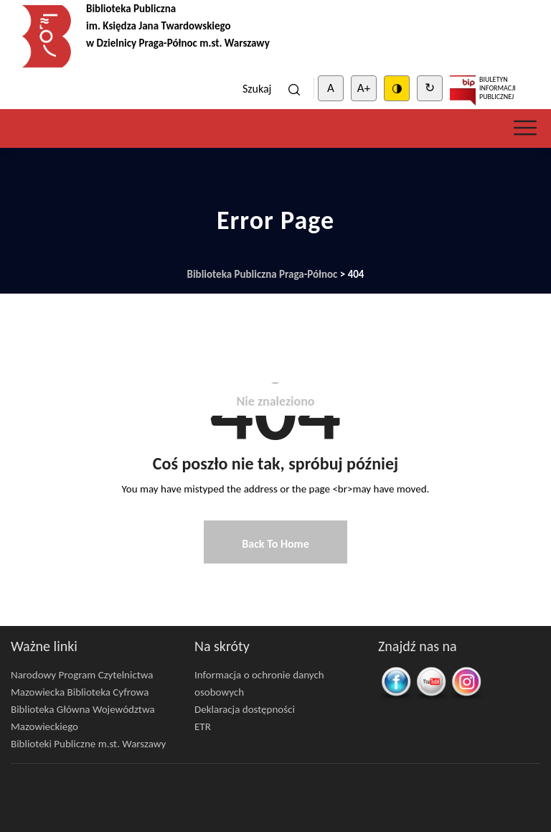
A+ (363, 87)
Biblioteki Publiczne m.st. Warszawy (88, 743)
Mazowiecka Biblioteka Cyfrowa (80, 692)
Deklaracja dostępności (244, 709)
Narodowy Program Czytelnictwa (82, 674)
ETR (202, 726)
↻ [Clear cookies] (430, 87)
